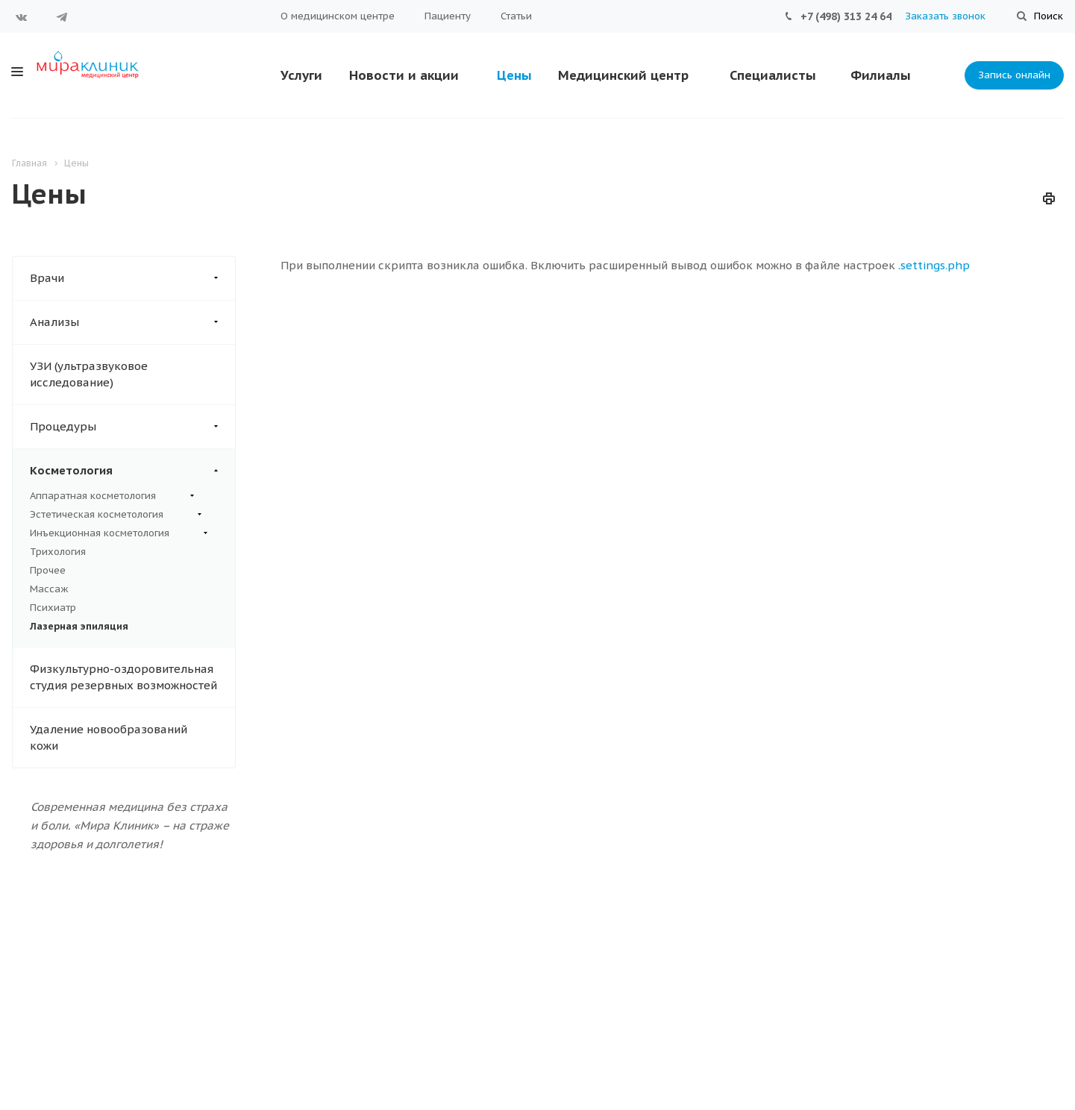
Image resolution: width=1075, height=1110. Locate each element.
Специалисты (773, 75)
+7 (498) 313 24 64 (845, 16)
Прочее (48, 570)
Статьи (516, 16)
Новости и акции (404, 75)
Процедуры (132, 426)
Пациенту (447, 16)
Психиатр (53, 607)
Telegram (62, 17)
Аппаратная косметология (112, 496)
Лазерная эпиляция (79, 626)
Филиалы (880, 75)
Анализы (132, 322)
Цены (514, 75)
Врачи (132, 278)
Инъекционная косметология (118, 533)
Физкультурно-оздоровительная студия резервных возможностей (123, 677)
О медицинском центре (337, 16)
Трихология (58, 551)
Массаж (49, 589)
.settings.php (934, 265)
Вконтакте (21, 17)
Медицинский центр (623, 75)
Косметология (132, 470)
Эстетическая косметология (115, 514)
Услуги (301, 75)
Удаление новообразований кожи (108, 737)
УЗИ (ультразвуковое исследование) (89, 374)
